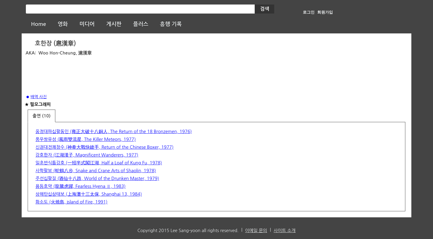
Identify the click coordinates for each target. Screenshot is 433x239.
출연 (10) (41, 116)
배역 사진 (39, 97)
